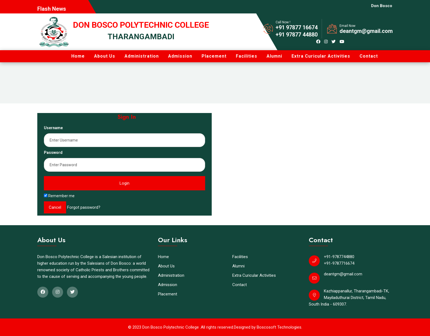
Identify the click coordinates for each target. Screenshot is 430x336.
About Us (104, 56)
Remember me (59, 196)
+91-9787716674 (339, 263)
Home (78, 56)
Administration (142, 56)
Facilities (246, 56)
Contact (369, 56)
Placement (214, 56)
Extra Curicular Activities (321, 56)
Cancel (55, 207)
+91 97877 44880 (297, 34)
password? (90, 207)
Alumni (274, 56)
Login (124, 183)
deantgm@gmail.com (366, 31)
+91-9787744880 (339, 256)
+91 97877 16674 (297, 27)
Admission (180, 56)
